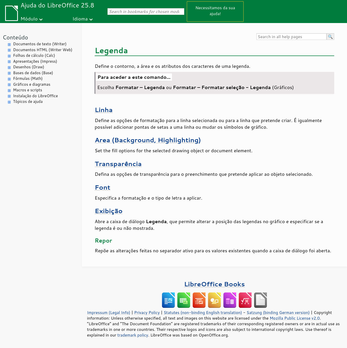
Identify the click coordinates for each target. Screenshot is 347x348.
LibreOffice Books (214, 283)
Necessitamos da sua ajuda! (215, 10)
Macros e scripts (27, 90)
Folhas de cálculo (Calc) (34, 55)
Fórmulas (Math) (28, 78)
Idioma (80, 18)
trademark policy (132, 335)
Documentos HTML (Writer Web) (42, 49)
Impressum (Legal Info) (108, 312)
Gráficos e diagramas (31, 84)
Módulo (29, 18)
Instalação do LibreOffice (35, 96)
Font (102, 187)
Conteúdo (15, 37)
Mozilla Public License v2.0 (295, 318)
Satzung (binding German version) (278, 312)
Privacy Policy (147, 312)
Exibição (109, 210)
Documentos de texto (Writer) (40, 44)
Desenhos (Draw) (28, 67)
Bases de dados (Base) (33, 72)
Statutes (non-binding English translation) (203, 312)
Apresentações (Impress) (35, 61)
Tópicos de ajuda (28, 101)
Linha (104, 109)
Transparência (118, 163)
